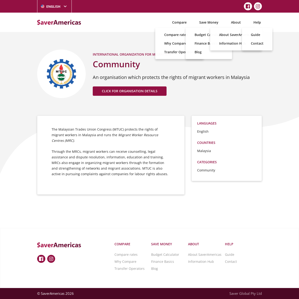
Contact (231, 261)
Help (257, 22)
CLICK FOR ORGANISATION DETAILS (129, 91)
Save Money (208, 22)
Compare (179, 22)
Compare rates (126, 254)
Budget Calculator (165, 254)
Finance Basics (162, 261)
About (236, 22)
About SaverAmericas (204, 254)
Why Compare (125, 261)
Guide (229, 254)
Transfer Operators (129, 268)
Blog (154, 268)
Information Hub (201, 261)
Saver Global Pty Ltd (245, 293)
